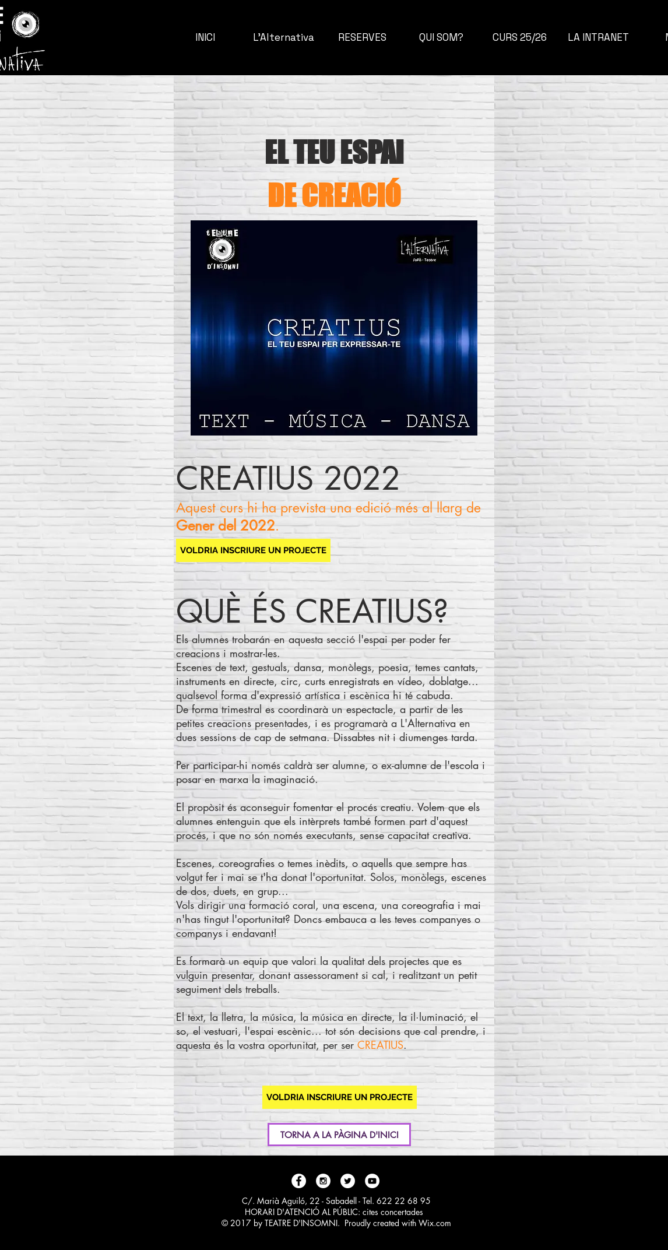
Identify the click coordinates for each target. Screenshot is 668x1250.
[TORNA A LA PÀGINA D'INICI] (339, 1134)
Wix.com (435, 1222)
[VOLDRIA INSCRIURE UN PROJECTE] (253, 550)
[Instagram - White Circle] (323, 1181)
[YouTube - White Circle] (372, 1181)
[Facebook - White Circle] (298, 1181)
